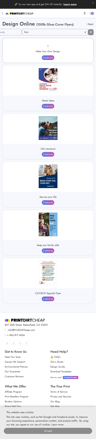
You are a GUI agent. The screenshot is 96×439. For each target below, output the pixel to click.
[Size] (55, 32)
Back (90, 24)
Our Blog (55, 401)
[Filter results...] (91, 32)
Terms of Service (58, 392)
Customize (48, 57)
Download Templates (60, 371)
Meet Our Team (13, 357)
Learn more (70, 4)
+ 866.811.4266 (15, 335)
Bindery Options (13, 401)
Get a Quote (56, 362)
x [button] (92, 2)
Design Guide (57, 366)
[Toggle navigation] (2, 13)
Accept (48, 431)
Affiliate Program (13, 392)
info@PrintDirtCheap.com (20, 330)
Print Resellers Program (16, 396)
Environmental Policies (16, 366)
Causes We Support (15, 362)
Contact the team (70, 377)
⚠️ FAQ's (55, 357)
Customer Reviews (14, 376)
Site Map (55, 406)
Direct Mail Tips (13, 406)
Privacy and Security (60, 396)
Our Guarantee (12, 371)
